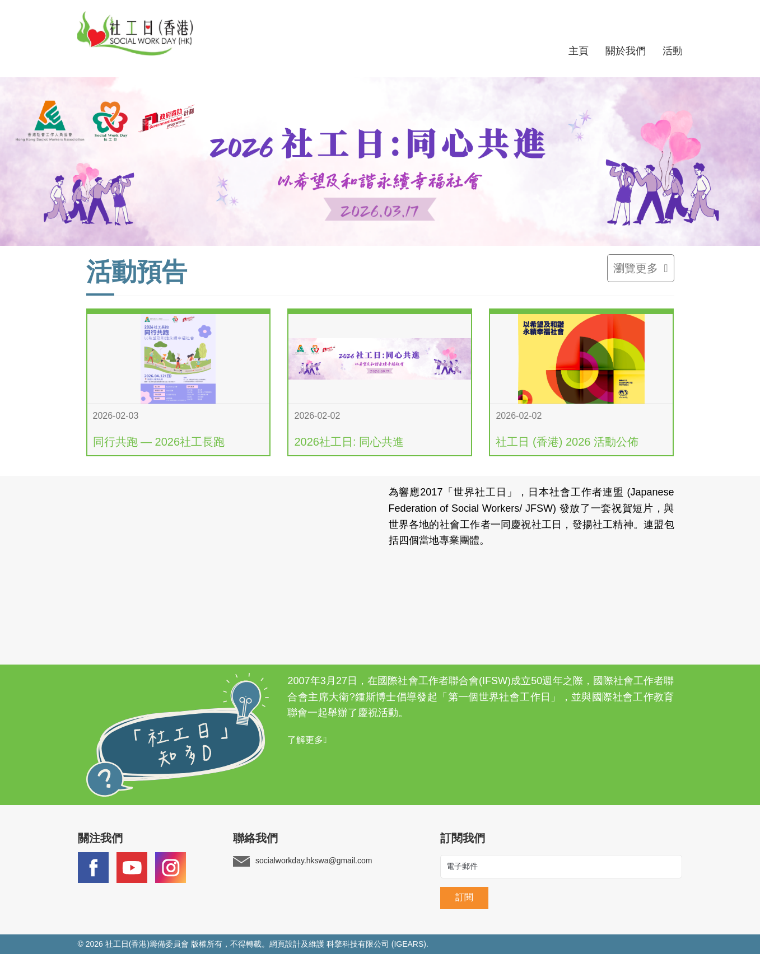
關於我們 (625, 51)
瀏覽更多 (640, 268)
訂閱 (464, 897)
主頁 (578, 51)
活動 (673, 51)
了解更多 (307, 740)
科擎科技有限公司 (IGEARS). (377, 943)
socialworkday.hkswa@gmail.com (313, 861)
